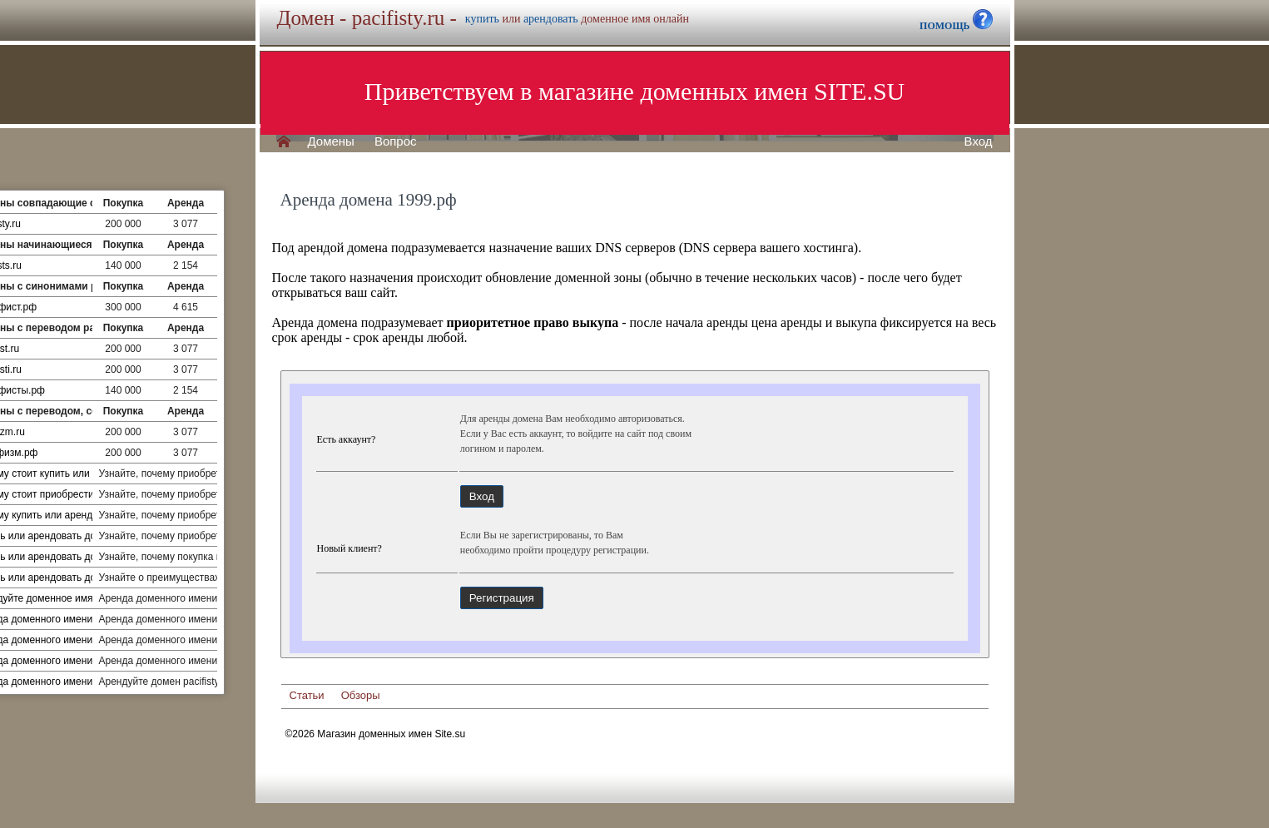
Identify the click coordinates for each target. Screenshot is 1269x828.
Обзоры (360, 695)
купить (482, 18)
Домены (331, 141)
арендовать (550, 18)
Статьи (307, 695)
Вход (978, 141)
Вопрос (395, 141)
